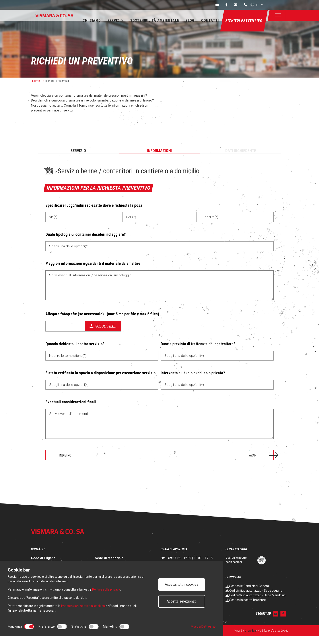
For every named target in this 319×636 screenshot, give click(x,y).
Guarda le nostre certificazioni (236, 560)
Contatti (210, 20)
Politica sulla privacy (106, 589)
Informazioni (159, 150)
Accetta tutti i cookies (181, 584)
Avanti (254, 455)
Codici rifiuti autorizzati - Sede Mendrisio (256, 595)
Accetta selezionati (181, 601)
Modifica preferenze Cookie (273, 630)
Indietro (65, 455)
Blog (190, 20)
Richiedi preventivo (244, 20)
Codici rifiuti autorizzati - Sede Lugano (254, 590)
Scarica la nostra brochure (246, 600)
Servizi (115, 20)
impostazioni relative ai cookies (83, 606)
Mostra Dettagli (203, 626)
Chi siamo (92, 20)
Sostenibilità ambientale (154, 20)
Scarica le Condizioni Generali (248, 586)
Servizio (78, 150)
